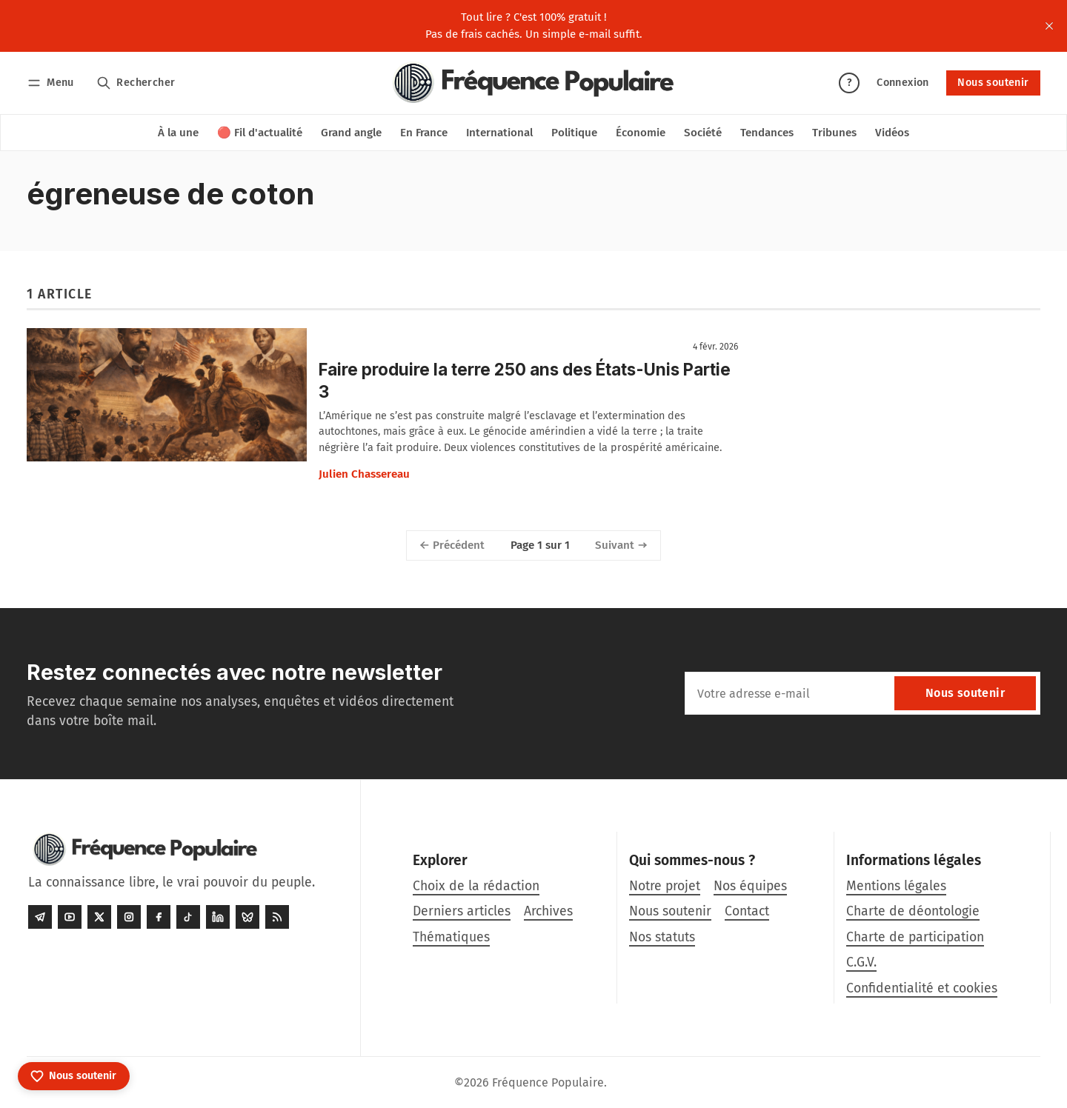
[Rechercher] (136, 83)
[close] (1049, 26)
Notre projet (664, 886)
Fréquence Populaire (548, 1082)
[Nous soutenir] (74, 1076)
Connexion (903, 82)
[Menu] (53, 83)
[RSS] (277, 917)
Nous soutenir (992, 82)
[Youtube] (70, 917)
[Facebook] (158, 917)
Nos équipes (750, 886)
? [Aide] (849, 82)
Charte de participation (915, 937)
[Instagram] (129, 917)
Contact (747, 911)
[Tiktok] (188, 917)
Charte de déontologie (913, 911)
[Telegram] (40, 917)
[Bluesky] (247, 917)
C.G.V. (861, 962)
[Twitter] (99, 917)
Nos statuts (662, 937)
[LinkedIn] (218, 917)
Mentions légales (896, 886)
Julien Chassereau (364, 474)
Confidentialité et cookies (921, 988)
